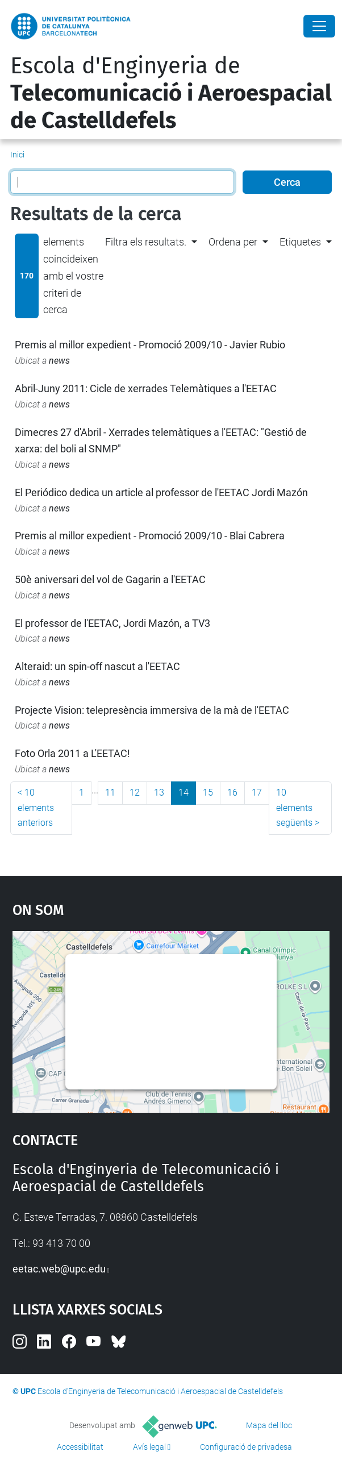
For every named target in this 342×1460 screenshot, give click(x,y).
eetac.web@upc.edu (59, 1269)
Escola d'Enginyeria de (171, 93)
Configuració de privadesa (246, 1446)
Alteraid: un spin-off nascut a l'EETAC (97, 666)
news (59, 360)
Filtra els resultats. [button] (145, 242)
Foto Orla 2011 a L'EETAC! (72, 753)
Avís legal (149, 1446)
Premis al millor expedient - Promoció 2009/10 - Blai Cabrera (150, 536)
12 (135, 792)
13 (159, 792)
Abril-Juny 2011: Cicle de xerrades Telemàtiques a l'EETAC (146, 388)
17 (257, 792)
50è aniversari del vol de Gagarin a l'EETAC (110, 579)
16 (232, 792)
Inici (17, 154)
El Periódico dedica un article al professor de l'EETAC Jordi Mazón (161, 492)
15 (208, 792)
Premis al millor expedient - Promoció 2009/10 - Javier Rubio (150, 345)
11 (110, 792)
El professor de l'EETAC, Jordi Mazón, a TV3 (112, 623)
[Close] (319, 26)
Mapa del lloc (269, 1425)
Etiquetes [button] (300, 242)
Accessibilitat (80, 1446)
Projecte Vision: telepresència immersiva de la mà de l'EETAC (152, 710)
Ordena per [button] (232, 242)
